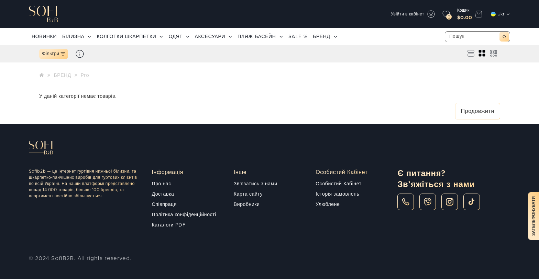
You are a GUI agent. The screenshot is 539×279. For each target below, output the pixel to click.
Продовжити (477, 111)
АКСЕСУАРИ (213, 36)
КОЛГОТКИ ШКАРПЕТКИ (130, 36)
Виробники (247, 204)
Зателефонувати (533, 216)
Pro (85, 75)
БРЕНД (325, 36)
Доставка (163, 194)
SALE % (298, 36)
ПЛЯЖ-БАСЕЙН (260, 36)
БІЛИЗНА (76, 36)
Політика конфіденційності (184, 214)
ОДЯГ (178, 36)
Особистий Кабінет (338, 184)
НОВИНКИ (44, 36)
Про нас (161, 184)
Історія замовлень (337, 194)
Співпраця (164, 204)
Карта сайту (248, 194)
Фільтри (53, 53)
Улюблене (328, 204)
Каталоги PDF (169, 225)
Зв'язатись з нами (255, 184)
